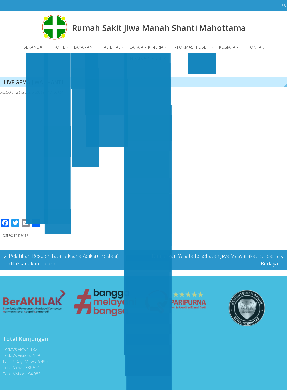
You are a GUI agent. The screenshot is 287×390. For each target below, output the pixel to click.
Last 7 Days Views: (19, 361)
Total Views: (13, 368)
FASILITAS (111, 47)
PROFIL (58, 47)
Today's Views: (15, 349)
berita (23, 235)
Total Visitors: (14, 374)
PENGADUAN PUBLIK (145, 58)
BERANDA (32, 47)
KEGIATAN (229, 47)
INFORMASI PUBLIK (191, 47)
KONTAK (256, 47)
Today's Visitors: (17, 355)
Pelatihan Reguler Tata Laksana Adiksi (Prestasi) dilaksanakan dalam (63, 259)
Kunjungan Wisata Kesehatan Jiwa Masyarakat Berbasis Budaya (215, 259)
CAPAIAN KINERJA (146, 47)
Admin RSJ (54, 92)
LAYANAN (83, 47)
